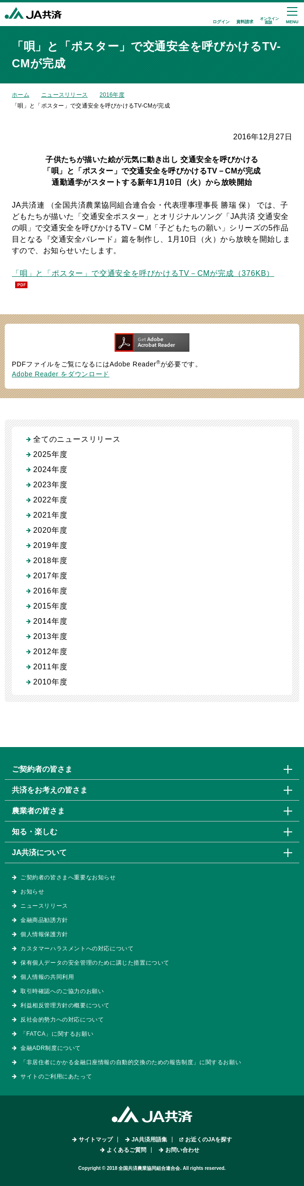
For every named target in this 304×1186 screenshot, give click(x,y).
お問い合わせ (182, 1150)
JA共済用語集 (149, 1139)
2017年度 (50, 576)
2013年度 (50, 636)
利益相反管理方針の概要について (65, 1005)
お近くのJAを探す (208, 1139)
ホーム (20, 94)
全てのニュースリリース (77, 439)
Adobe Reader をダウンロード (60, 374)
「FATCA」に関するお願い (56, 1034)
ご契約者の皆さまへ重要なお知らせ (68, 877)
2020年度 (50, 530)
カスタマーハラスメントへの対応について (77, 948)
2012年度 (50, 652)
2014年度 (50, 621)
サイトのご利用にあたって (56, 1076)
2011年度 (50, 667)
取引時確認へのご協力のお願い (62, 991)
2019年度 (50, 545)
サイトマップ (96, 1139)
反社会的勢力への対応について (62, 1019)
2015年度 (50, 606)
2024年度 (50, 469)
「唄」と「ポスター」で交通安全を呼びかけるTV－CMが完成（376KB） (143, 273)
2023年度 (50, 485)
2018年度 (50, 561)
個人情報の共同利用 (47, 977)
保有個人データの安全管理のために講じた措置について (95, 962)
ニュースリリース (64, 94)
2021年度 (50, 515)
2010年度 (50, 682)
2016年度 (112, 94)
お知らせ (32, 891)
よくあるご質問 (126, 1150)
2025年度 (50, 454)
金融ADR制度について (50, 1048)
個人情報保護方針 (44, 934)
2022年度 (50, 500)
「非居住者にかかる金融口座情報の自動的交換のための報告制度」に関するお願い (130, 1062)
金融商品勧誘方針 (44, 920)
